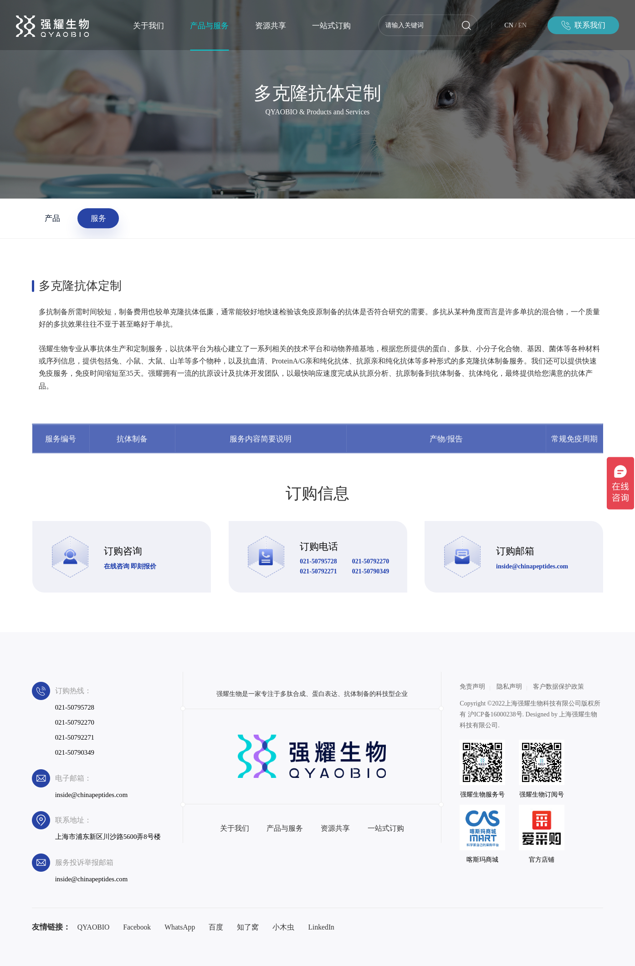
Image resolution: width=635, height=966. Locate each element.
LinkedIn (321, 927)
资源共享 (270, 25)
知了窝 (248, 927)
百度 (216, 927)
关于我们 (148, 25)
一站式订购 (331, 25)
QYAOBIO (93, 927)
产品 (52, 218)
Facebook (137, 927)
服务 (98, 218)
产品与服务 (209, 25)
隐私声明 (509, 686)
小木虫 (283, 927)
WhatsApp (179, 927)
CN (508, 25)
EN (522, 25)
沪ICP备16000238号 (495, 714)
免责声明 (472, 686)
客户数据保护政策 (558, 686)
